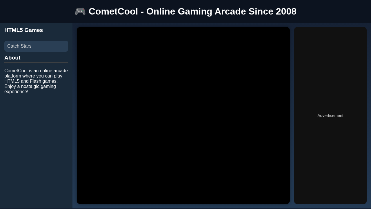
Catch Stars (19, 46)
